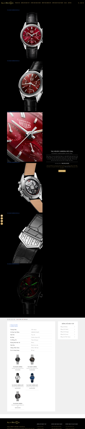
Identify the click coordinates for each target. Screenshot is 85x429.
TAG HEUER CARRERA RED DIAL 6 (32, 238)
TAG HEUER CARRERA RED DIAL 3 (32, 85)
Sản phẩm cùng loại (14, 326)
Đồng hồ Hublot (64, 329)
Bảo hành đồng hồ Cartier (56, 413)
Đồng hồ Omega (65, 331)
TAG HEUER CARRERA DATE (45, 367)
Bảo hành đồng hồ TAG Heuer (57, 414)
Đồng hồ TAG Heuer (65, 337)
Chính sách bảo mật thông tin (71, 413)
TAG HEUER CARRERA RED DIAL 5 (32, 187)
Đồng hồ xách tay (68, 323)
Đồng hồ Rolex (64, 326)
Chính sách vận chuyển (69, 409)
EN (81, 3)
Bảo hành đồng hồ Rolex (56, 407)
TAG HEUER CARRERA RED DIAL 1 (32, 288)
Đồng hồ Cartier (64, 334)
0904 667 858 (67, 166)
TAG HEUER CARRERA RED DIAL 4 (32, 35)
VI (83, 3)
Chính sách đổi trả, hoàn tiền (71, 411)
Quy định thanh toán (69, 407)
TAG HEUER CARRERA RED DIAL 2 (32, 136)
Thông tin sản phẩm (14, 324)
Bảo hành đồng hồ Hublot (56, 409)
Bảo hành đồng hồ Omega (56, 411)
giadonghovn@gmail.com (15, 417)
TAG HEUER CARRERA (17, 367)
